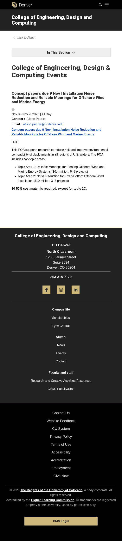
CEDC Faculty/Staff (61, 388)
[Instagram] (61, 295)
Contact (61, 361)
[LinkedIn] (75, 295)
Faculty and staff (61, 372)
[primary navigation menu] (107, 5)
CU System (61, 429)
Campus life (61, 309)
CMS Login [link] (61, 521)
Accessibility (60, 452)
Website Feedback (61, 421)
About (31, 37)
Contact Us (61, 413)
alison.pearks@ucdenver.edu (43, 124)
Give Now (60, 476)
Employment (61, 468)
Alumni (61, 337)
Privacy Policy (61, 437)
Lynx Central (61, 326)
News (61, 345)
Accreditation (61, 460)
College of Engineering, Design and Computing (52, 20)
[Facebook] (46, 295)
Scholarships (61, 317)
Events (61, 353)
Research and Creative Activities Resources (61, 380)
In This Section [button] (61, 52)
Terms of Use (61, 444)
